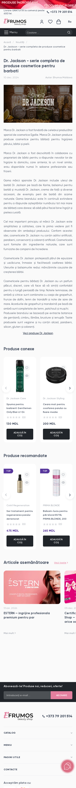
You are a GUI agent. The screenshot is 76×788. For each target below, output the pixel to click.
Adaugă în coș (20, 434)
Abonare (61, 695)
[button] (6, 388)
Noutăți (20, 42)
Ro (70, 21)
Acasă (7, 42)
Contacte (10, 769)
